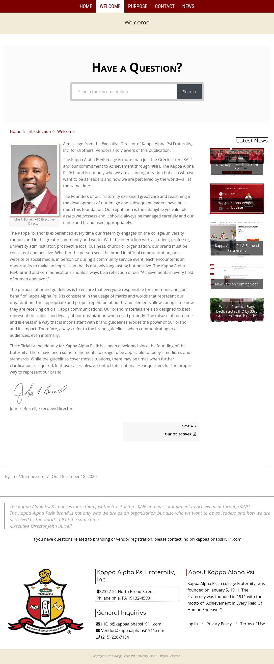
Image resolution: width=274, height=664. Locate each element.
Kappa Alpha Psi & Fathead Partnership (237, 248)
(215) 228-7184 (112, 637)
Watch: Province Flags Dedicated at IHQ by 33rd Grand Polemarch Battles (237, 311)
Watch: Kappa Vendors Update (236, 205)
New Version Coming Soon (237, 284)
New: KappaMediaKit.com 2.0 (237, 167)
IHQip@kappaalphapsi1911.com (128, 624)
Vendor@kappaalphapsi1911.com (130, 630)
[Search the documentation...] (124, 91)
